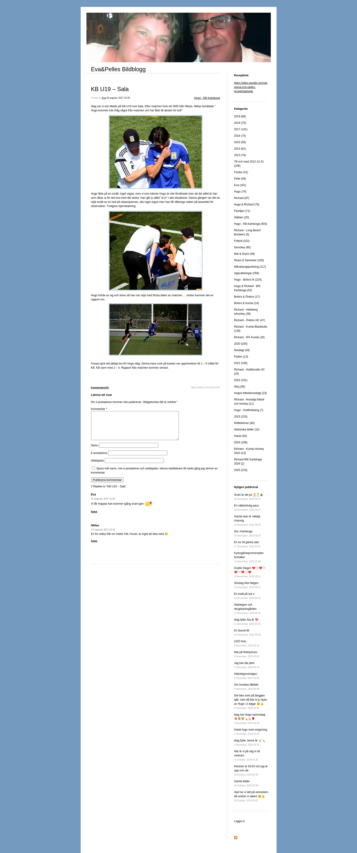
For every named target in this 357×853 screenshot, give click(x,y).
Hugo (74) (240, 191)
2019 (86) (240, 116)
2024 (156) (241, 442)
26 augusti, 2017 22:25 (118, 98)
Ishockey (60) (242, 247)
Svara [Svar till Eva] (94, 517)
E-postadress (99, 458)
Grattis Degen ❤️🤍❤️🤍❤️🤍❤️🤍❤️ (250, 572)
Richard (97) (241, 198)
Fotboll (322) (242, 241)
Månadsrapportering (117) (250, 266)
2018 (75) (240, 122)
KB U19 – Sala (110, 89)
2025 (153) (241, 470)
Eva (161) (240, 185)
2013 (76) (240, 155)
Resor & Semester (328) (249, 260)
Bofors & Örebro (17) (247, 296)
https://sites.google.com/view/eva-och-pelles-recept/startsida (251, 87)
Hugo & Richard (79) (246, 204)
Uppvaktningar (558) (246, 273)
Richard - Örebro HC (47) (249, 320)
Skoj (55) (239, 386)
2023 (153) (241, 416)
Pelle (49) (240, 178)
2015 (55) (240, 142)
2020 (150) (241, 343)
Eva (104, 98)
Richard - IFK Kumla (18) (249, 337)
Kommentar (99, 409)
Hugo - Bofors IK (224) (248, 279)
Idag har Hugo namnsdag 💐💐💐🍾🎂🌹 (249, 718)
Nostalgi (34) (242, 350)
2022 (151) (241, 380)
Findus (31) (241, 172)
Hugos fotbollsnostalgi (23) (250, 393)
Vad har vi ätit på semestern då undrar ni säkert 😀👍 (251, 796)
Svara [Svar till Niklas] (94, 546)
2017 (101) (241, 129)
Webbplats (97, 466)
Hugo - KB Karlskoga (207, 98)
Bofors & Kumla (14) (246, 303)
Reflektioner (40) (244, 423)
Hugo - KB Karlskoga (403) (250, 223)
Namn (94, 451)
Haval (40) (240, 436)
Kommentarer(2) (100, 387)
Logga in (239, 821)
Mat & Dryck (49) (244, 253)
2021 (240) (241, 363)
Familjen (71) (242, 211)
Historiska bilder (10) (247, 429)
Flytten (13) (241, 356)
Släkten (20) (241, 217)
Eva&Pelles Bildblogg (118, 69)
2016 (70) (240, 135)
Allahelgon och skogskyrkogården (247, 608)
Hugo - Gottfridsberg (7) (248, 410)
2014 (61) (240, 148)
